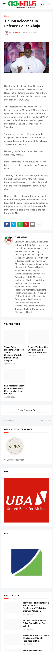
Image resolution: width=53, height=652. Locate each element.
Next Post (45, 420)
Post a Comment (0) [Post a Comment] (26, 410)
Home (6, 16)
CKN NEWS (21, 237)
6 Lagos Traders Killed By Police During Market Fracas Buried (38, 350)
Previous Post (9, 420)
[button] (4, 4)
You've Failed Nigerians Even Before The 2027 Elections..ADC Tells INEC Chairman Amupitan (14, 354)
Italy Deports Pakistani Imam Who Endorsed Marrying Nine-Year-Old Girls (14, 390)
